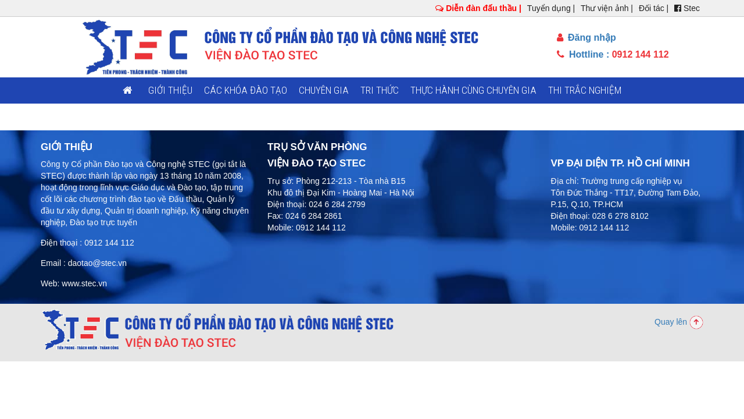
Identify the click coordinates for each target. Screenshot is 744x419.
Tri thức (379, 90)
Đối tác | (653, 8)
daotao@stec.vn (97, 263)
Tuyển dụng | (551, 8)
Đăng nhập (586, 37)
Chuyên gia (324, 90)
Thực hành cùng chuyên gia (473, 90)
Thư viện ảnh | (607, 8)
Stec (687, 8)
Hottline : (613, 54)
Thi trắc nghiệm (584, 90)
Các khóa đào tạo (245, 90)
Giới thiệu (170, 90)
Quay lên (678, 321)
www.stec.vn (84, 283)
